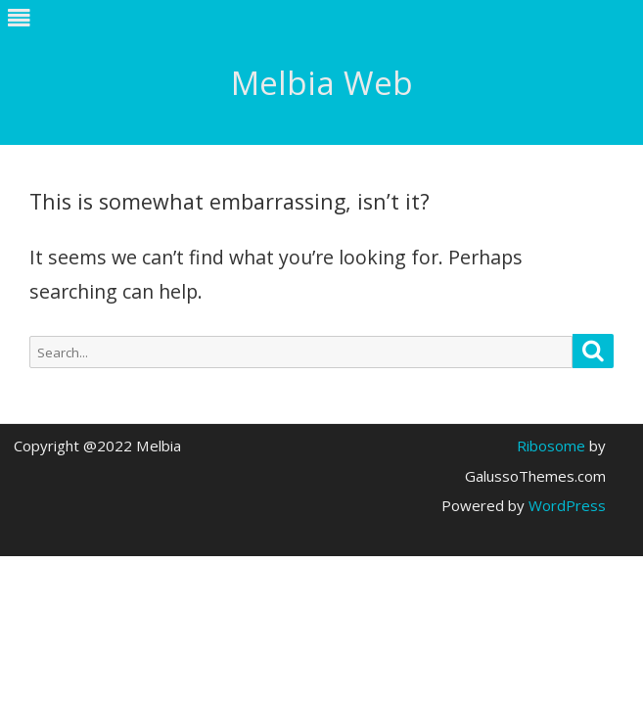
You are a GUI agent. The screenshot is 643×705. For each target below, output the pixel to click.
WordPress (565, 505)
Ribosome (551, 445)
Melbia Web (322, 83)
